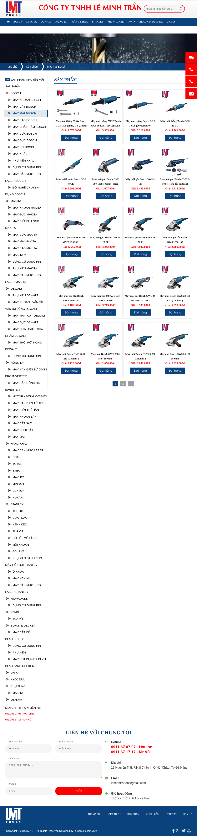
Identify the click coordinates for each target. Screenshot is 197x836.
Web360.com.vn (82, 830)
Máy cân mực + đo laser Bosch (23, 177)
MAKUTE (16, 477)
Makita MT (18, 254)
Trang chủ (11, 66)
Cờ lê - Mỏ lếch (22, 537)
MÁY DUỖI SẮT (20, 430)
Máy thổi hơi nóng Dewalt (23, 346)
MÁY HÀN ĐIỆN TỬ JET (26, 403)
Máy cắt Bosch (22, 106)
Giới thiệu (118, 814)
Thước (15, 511)
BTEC (14, 470)
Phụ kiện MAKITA (22, 268)
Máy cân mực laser (25, 450)
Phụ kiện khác (21, 160)
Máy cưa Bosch (22, 133)
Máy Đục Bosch (22, 140)
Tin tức (175, 814)
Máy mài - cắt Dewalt (26, 315)
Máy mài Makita (22, 241)
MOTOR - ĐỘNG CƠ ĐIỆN (27, 396)
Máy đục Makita (22, 214)
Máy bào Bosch (22, 120)
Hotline (117, 742)
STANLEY (14, 504)
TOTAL (15, 463)
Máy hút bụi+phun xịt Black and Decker (25, 663)
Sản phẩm (32, 66)
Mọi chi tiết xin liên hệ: (23, 707)
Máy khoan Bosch (24, 99)
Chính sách (156, 814)
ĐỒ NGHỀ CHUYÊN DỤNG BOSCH (22, 191)
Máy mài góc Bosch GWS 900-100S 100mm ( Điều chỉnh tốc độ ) (105, 184)
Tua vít (15, 531)
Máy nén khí (19, 578)
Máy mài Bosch (56, 66)
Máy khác (18, 153)
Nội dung (12, 758)
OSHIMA (14, 699)
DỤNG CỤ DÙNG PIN (24, 167)
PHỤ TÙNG (16, 686)
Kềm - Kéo (17, 524)
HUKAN (15, 497)
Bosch (13, 93)
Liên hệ (76, 29)
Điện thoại (62, 741)
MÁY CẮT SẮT (20, 423)
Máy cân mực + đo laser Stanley (23, 588)
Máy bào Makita (22, 248)
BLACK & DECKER (21, 625)
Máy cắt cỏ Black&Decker (17, 636)
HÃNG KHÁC (17, 443)
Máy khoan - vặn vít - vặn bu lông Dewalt (25, 305)
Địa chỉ (116, 762)
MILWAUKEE (17, 598)
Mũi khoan (18, 544)
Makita (13, 201)
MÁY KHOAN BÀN (22, 416)
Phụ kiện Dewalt (23, 295)
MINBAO (16, 484)
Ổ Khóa (16, 571)
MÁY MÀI (16, 436)
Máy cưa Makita (22, 234)
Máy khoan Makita (24, 207)
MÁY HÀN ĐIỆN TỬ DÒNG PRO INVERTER (26, 373)
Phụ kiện (17, 652)
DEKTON (16, 490)
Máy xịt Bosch (21, 147)
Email (9, 784)
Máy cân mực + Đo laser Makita (23, 278)
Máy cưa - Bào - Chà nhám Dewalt (24, 332)
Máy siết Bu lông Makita (22, 224)
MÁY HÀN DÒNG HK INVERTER (22, 386)
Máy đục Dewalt (23, 322)
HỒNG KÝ (15, 362)
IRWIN (12, 612)
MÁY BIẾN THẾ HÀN (23, 409)
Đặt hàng (71, 137)
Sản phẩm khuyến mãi (24, 79)
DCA (13, 457)
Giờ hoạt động (122, 793)
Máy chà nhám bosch (27, 126)
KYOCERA (15, 679)
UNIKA (12, 672)
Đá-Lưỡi (16, 551)
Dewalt (14, 288)
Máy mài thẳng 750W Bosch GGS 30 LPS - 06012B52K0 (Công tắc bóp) (106, 126)
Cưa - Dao (18, 517)
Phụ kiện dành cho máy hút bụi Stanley (23, 561)
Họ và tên (12, 741)
